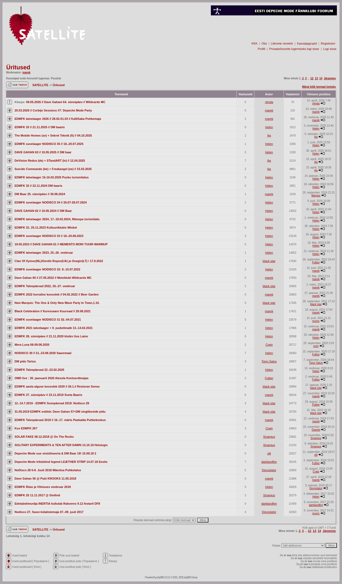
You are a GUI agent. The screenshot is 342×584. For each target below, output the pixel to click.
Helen (269, 127)
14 (320, 78)
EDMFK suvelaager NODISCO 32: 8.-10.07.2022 (47, 269)
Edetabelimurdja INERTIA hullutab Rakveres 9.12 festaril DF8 (57, 503)
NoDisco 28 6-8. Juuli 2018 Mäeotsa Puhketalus (48, 470)
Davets (316, 429)
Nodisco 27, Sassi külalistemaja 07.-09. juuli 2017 (49, 512)
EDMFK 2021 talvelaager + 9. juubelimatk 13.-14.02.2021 (54, 328)
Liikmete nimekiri (282, 43)
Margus (315, 195)
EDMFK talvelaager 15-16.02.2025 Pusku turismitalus (52, 177)
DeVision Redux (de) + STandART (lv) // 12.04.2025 (50, 160)
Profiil (261, 48)
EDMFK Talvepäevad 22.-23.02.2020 (39, 369)
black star (269, 261)
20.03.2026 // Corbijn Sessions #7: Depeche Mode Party (53, 110)
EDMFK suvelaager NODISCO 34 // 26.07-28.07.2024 (51, 202)
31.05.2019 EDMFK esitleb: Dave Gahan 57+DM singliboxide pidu (60, 411)
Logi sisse (329, 48)
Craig (269, 344)
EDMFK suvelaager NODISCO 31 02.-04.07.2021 (48, 319)
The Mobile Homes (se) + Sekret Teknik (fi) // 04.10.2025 (53, 135)
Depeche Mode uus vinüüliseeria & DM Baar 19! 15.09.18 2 (55, 453)
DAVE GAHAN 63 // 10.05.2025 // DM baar (43, 152)
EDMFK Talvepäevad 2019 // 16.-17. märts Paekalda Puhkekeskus (60, 420)
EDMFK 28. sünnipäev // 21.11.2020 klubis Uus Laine (51, 336)
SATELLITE (40, 85)
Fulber (316, 262)
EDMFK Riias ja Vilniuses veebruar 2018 (43, 486)
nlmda (269, 102)
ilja (269, 135)
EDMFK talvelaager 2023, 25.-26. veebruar (44, 252)
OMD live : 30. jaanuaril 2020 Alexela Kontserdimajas (52, 378)
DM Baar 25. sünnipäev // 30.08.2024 (40, 194)
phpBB (160, 577)
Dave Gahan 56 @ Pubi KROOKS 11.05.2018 (45, 478)
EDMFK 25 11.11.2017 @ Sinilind (37, 495)
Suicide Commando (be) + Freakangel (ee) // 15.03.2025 (53, 169)
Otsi (264, 43)
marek (26, 72)
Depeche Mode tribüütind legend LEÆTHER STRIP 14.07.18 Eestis (61, 461)
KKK (254, 43)
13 (316, 78)
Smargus (269, 436)
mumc (316, 321)
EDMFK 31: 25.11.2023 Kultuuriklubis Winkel (46, 227)
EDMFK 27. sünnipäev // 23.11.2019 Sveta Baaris (48, 394)
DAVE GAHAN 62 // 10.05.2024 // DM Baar (43, 210)
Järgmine (330, 78)
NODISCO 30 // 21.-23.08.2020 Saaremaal (43, 353)
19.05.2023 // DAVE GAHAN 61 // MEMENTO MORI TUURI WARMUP (61, 244)
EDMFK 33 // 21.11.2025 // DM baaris (40, 127)
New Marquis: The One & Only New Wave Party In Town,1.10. (57, 302)
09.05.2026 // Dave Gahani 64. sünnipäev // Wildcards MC (66, 102)
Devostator (269, 470)
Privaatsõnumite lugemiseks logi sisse (294, 48)
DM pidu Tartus (25, 361)
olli (269, 453)
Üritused (18, 67)
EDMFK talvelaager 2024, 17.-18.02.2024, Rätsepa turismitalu (57, 219)
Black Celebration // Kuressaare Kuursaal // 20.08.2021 (52, 311)
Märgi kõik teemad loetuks (319, 86)
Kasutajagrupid (307, 43)
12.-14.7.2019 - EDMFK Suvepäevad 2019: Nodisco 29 (52, 403)
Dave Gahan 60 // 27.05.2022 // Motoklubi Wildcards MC (53, 277)
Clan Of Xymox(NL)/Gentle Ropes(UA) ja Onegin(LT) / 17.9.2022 (59, 261)
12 (311, 78)
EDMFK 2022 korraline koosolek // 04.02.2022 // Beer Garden (57, 294)
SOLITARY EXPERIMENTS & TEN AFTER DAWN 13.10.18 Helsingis (61, 445)
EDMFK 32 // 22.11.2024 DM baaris (38, 185)
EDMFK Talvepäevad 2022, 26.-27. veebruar (45, 286)
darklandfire (269, 461)
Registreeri (328, 43)
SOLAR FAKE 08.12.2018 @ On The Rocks (44, 436)
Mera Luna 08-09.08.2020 (32, 344)
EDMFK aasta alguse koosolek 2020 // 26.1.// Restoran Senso (57, 386)
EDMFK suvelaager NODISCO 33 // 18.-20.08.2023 (49, 235)
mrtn (316, 346)
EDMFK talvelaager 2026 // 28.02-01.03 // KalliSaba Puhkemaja (58, 118)
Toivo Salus (269, 361)
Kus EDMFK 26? (26, 428)
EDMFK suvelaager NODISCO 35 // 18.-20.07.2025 (49, 143)
